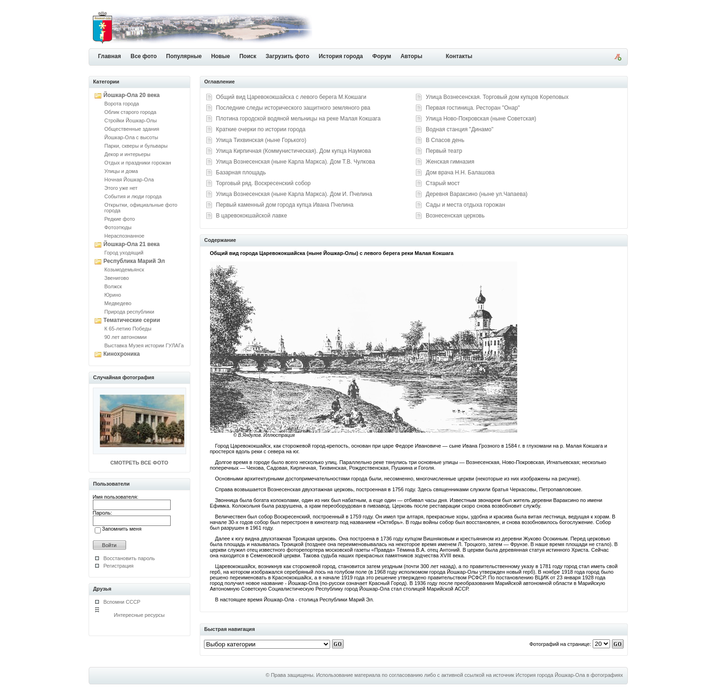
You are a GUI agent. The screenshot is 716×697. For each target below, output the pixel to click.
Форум (381, 56)
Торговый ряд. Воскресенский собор (263, 183)
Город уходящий (124, 252)
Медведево (118, 303)
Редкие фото (120, 219)
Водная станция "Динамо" (459, 129)
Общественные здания (132, 129)
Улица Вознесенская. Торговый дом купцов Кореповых (497, 97)
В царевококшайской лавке (251, 215)
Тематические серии (132, 320)
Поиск (247, 56)
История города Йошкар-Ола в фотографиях (569, 675)
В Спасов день (445, 140)
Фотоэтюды (118, 227)
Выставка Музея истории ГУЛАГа (144, 345)
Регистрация (119, 566)
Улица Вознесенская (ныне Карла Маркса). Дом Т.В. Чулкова (295, 161)
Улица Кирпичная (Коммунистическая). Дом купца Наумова (293, 151)
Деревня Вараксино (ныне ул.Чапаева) (477, 194)
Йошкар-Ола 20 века (132, 95)
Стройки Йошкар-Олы (131, 120)
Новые (220, 56)
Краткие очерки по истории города (261, 129)
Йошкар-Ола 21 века (132, 244)
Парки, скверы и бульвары (136, 146)
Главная (109, 56)
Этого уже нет (121, 188)
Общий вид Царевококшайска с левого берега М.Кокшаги (291, 97)
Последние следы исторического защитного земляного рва (293, 108)
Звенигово (117, 278)
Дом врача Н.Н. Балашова (460, 172)
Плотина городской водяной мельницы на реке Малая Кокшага (298, 118)
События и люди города (133, 196)
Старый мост (443, 183)
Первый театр (444, 151)
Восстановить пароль (129, 558)
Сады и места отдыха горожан (465, 205)
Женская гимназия (450, 161)
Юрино (113, 295)
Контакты (459, 56)
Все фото (144, 56)
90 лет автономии (126, 337)
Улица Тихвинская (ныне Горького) (261, 140)
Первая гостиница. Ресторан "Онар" (473, 108)
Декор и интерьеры (128, 154)
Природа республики (129, 312)
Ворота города (122, 103)
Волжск (113, 286)
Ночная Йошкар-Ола (129, 179)
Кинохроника (122, 354)
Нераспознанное (124, 236)
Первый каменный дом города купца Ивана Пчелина (285, 205)
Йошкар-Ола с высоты (131, 137)
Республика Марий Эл (134, 261)
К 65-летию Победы (128, 328)
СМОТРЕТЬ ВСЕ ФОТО (139, 462)
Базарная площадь (241, 172)
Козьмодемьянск (124, 269)
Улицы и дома (121, 171)
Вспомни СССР (122, 602)
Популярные (184, 56)
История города (341, 56)
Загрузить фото (287, 56)
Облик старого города (131, 112)
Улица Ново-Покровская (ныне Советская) (481, 118)
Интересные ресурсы (139, 615)
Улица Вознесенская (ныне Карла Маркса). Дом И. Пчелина (294, 194)
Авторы (411, 56)
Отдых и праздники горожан (138, 162)
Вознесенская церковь (455, 215)
